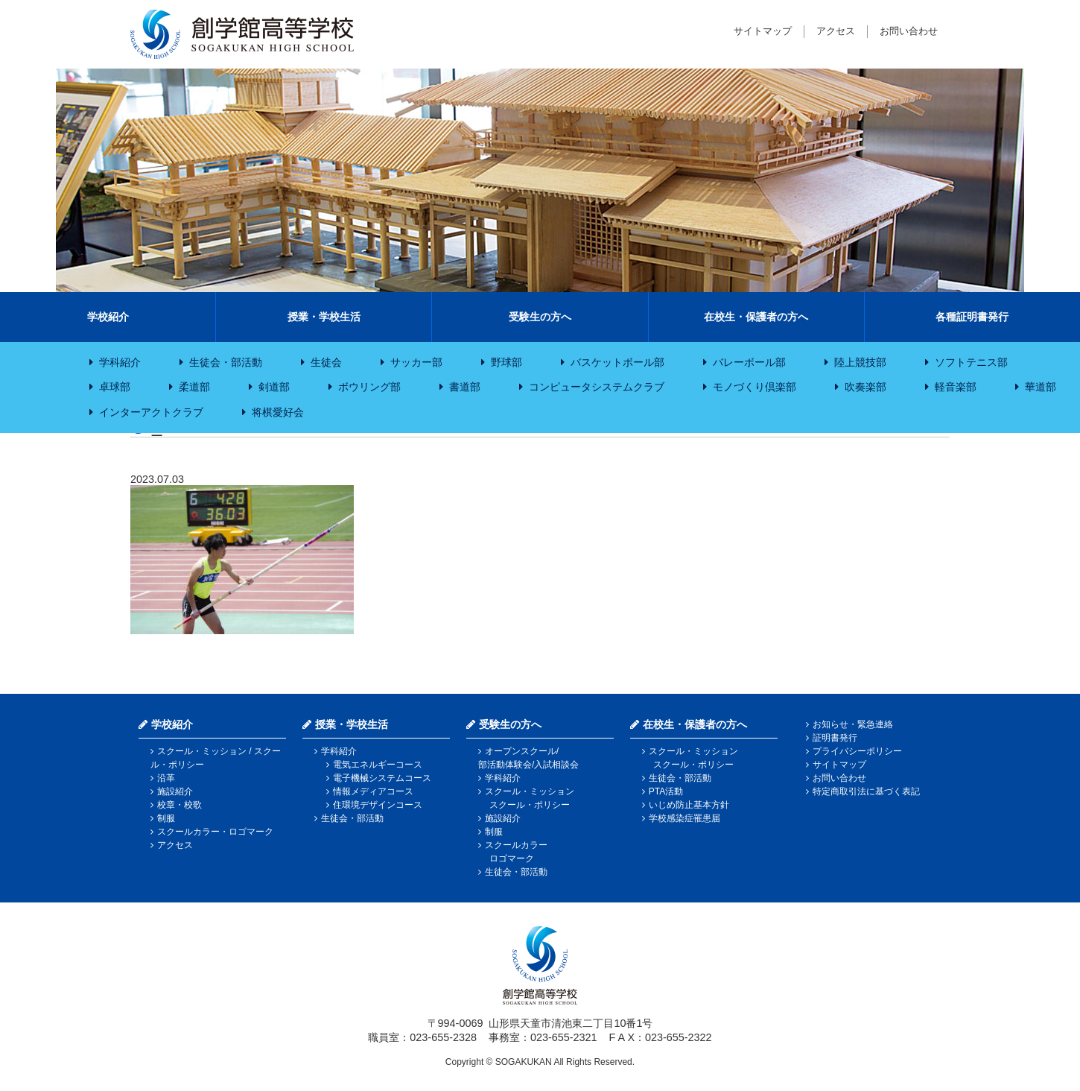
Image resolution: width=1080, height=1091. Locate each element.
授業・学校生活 (324, 317)
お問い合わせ (909, 31)
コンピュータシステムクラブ (596, 387)
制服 (166, 818)
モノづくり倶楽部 (754, 387)
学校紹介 (108, 317)
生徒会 (326, 362)
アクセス (835, 31)
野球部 (506, 362)
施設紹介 (175, 791)
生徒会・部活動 (225, 362)
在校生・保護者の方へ (756, 317)
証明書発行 (835, 738)
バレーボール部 (749, 362)
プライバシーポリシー (857, 751)
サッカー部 (416, 362)
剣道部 (274, 387)
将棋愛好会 (278, 412)
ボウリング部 (369, 387)
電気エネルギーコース (377, 764)
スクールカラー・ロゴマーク (215, 831)
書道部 (464, 387)
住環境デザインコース (377, 805)
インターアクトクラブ (151, 412)
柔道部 (194, 387)
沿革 (166, 778)
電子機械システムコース (382, 778)
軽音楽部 (955, 387)
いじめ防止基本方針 (689, 805)
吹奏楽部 (865, 387)
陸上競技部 (860, 362)
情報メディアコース (373, 791)
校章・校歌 (179, 805)
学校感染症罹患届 (684, 818)
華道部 (1040, 387)
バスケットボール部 (617, 362)
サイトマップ (763, 31)
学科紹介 (120, 362)
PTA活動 (666, 791)
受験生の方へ (540, 317)
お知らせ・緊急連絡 (853, 724)
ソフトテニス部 (971, 362)
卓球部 (114, 387)
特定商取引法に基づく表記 (866, 791)
